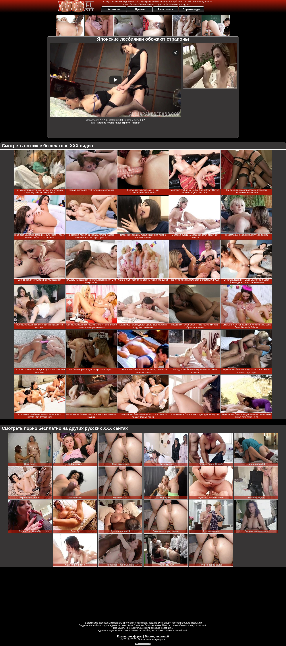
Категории (114, 9)
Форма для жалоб (157, 636)
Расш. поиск (165, 9)
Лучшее (140, 9)
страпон (126, 122)
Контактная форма (129, 636)
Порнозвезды (191, 9)
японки (136, 122)
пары (118, 122)
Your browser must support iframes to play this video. (115, 80)
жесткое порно (105, 122)
